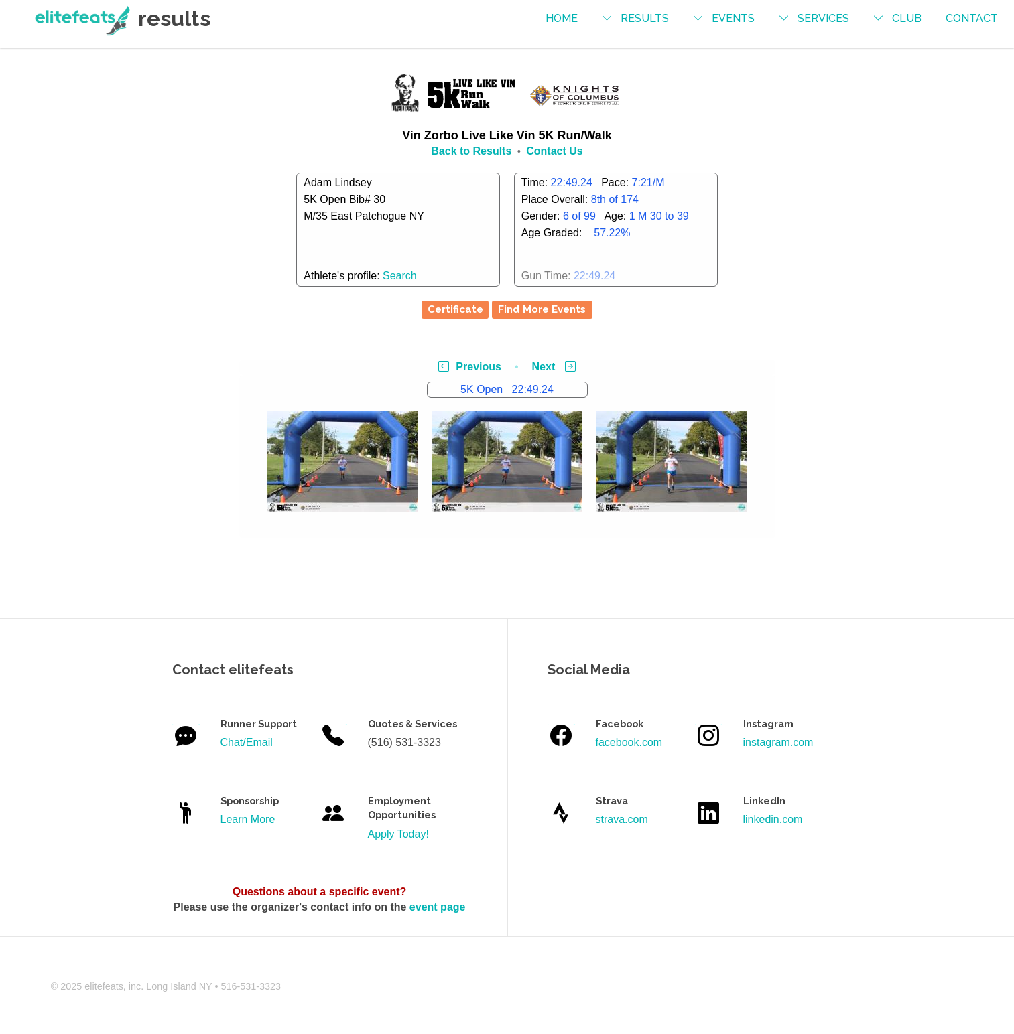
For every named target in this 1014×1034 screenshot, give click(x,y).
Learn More (247, 819)
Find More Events (542, 309)
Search (400, 275)
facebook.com (629, 742)
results (645, 18)
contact (972, 18)
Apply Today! (398, 834)
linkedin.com (773, 819)
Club (907, 18)
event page (437, 907)
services (823, 18)
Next (554, 366)
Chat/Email (246, 742)
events (733, 18)
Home (562, 18)
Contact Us (554, 151)
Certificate (455, 309)
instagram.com (778, 742)
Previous (469, 366)
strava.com (622, 819)
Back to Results (471, 151)
